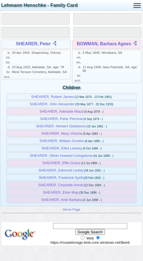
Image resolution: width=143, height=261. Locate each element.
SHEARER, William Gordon (61, 141)
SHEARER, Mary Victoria (61, 133)
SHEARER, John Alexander (52, 104)
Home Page (71, 209)
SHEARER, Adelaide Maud (61, 111)
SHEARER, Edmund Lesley (60, 170)
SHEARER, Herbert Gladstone (61, 126)
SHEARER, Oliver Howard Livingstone (61, 155)
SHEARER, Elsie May (60, 192)
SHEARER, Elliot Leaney (61, 148)
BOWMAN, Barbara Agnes (104, 43)
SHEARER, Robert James (52, 97)
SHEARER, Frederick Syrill (61, 178)
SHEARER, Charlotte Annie (60, 185)
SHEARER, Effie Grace (61, 163)
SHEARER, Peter (33, 43)
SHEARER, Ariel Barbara (61, 200)
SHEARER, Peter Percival (61, 119)
